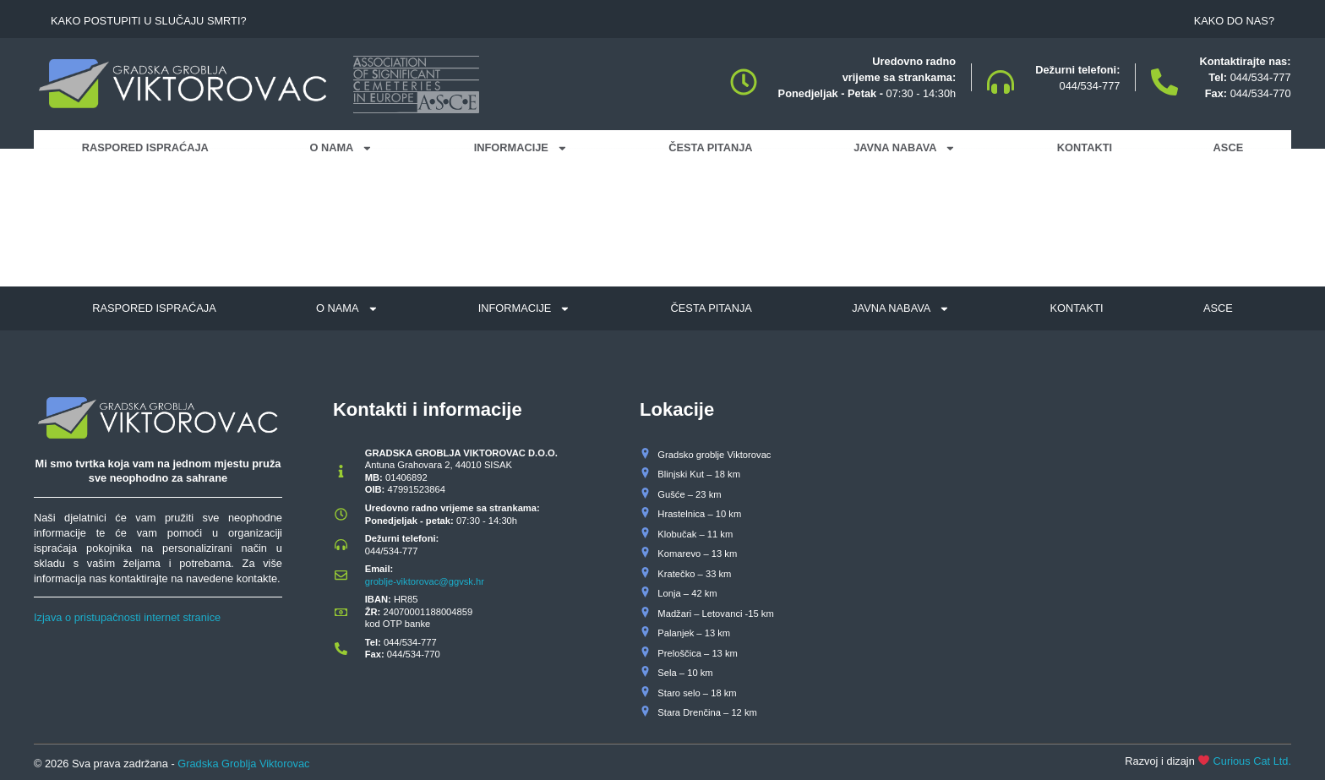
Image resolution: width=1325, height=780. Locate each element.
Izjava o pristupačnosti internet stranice (127, 617)
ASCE (1228, 147)
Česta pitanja (710, 147)
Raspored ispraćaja (145, 147)
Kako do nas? (1234, 20)
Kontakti (1084, 147)
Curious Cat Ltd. (1252, 761)
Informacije (521, 148)
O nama (341, 148)
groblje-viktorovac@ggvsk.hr (424, 581)
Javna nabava (904, 148)
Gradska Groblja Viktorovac (243, 763)
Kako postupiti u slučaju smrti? (149, 20)
